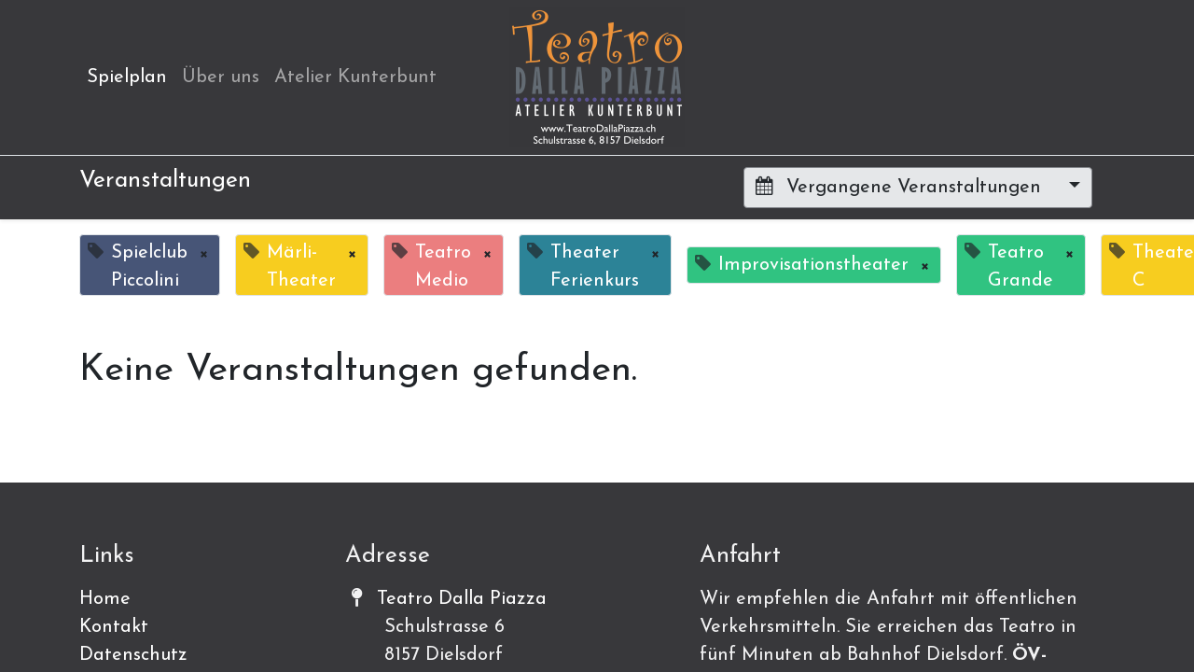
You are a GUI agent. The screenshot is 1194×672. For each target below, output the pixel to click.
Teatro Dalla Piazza (462, 599)
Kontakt (113, 627)
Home (105, 599)
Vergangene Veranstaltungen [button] (901, 186)
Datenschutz (133, 655)
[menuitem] (126, 77)
